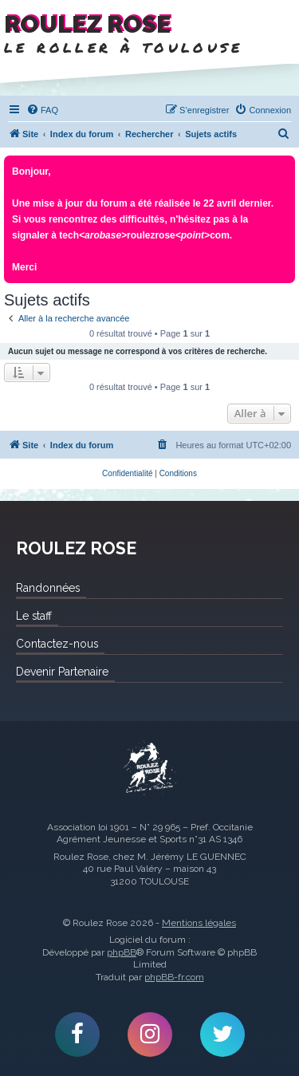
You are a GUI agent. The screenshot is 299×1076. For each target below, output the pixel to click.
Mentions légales (199, 922)
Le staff (34, 615)
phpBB (121, 952)
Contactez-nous (57, 643)
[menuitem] (42, 110)
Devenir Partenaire (62, 671)
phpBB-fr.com (174, 977)
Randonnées (48, 587)
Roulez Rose (150, 769)
